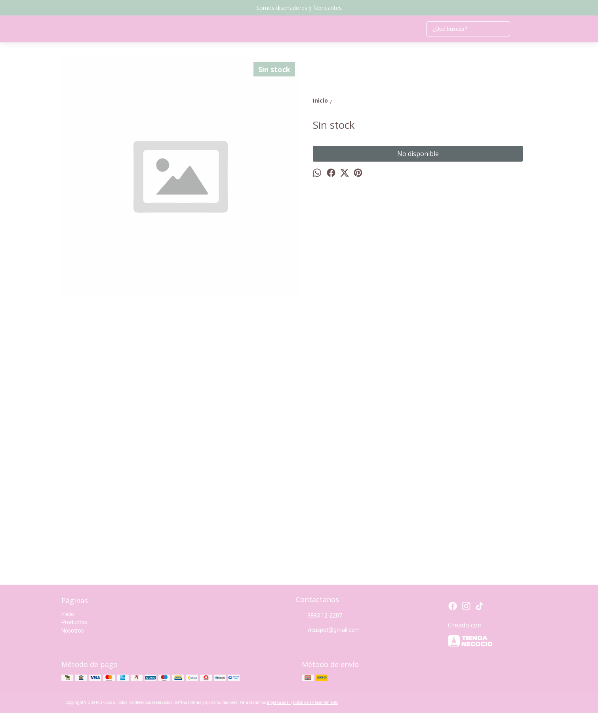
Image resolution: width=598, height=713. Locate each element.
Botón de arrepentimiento (315, 702)
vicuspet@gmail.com (328, 630)
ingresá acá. (279, 702)
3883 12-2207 (319, 616)
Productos (74, 622)
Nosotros (72, 630)
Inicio (67, 614)
